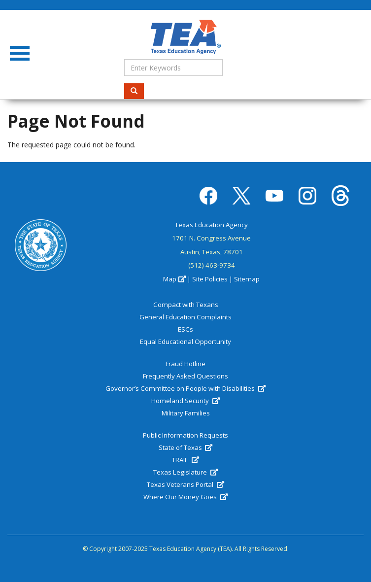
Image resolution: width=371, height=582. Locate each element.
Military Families (186, 413)
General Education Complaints (185, 316)
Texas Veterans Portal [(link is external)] (185, 484)
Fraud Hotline (185, 363)
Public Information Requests (185, 435)
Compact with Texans (185, 304)
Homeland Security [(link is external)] (185, 400)
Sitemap (247, 278)
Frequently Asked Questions (185, 376)
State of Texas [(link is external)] (185, 447)
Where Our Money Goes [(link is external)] (185, 496)
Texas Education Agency (211, 224)
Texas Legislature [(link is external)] (185, 472)
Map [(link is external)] (174, 278)
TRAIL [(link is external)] (185, 459)
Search (137, 91)
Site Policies (210, 278)
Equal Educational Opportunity (185, 341)
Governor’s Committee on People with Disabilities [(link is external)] (185, 388)
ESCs (185, 329)
